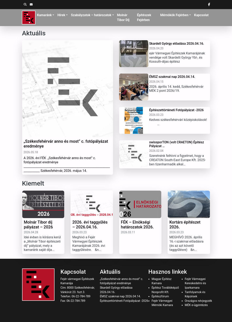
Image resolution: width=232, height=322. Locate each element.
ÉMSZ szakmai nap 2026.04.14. (120, 296)
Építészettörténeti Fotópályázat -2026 (124, 301)
